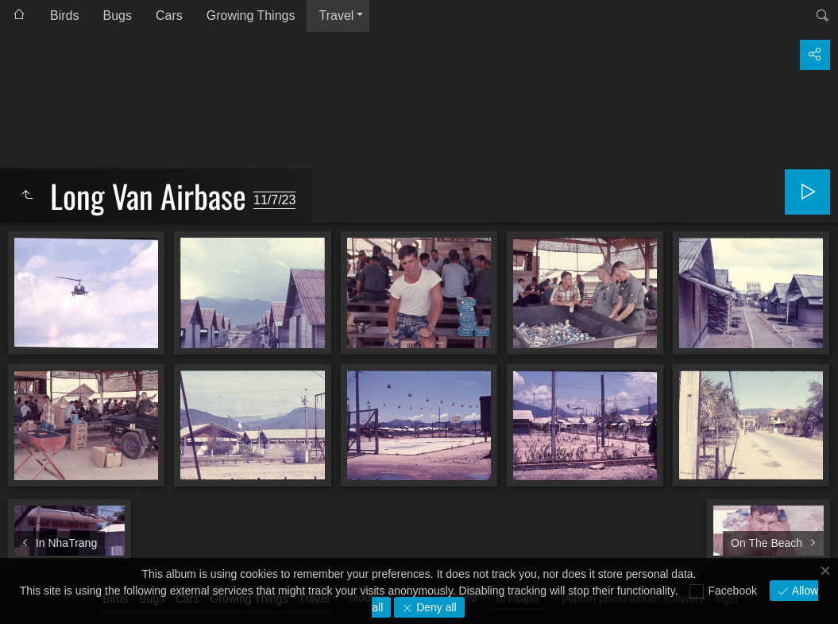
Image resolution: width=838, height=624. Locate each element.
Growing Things (251, 15)
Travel (336, 15)
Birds (64, 15)
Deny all (434, 607)
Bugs (116, 15)
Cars (169, 15)
